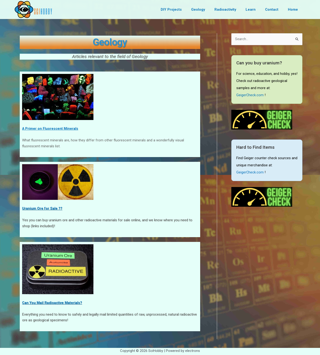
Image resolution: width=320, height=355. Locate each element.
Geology (209, 9)
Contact (275, 9)
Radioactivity (233, 9)
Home (294, 9)
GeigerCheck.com (250, 95)
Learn (257, 9)
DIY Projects (184, 9)
